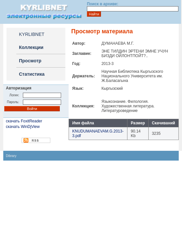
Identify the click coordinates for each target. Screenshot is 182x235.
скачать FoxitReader (24, 121)
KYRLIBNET (31, 34)
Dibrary (11, 156)
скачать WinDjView (23, 126)
